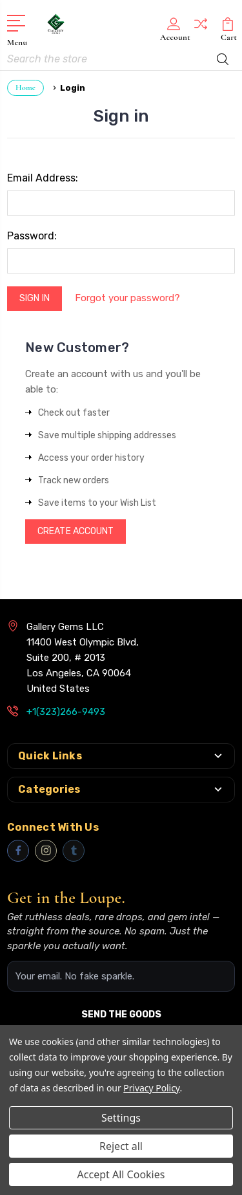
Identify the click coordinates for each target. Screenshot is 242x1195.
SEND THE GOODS (121, 1014)
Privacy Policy (151, 1088)
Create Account (75, 531)
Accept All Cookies (121, 1174)
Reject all (121, 1146)
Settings (121, 1118)
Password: (32, 236)
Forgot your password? (127, 298)
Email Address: (42, 178)
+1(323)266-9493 (65, 712)
